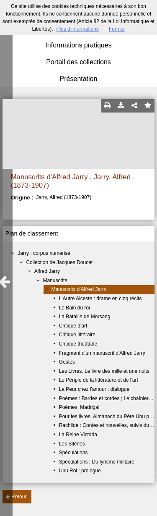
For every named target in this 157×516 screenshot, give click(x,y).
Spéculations (73, 453)
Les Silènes (72, 444)
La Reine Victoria (78, 434)
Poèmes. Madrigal (79, 407)
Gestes (67, 362)
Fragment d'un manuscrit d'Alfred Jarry (102, 353)
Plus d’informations (77, 29)
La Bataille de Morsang (85, 317)
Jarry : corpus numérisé (44, 253)
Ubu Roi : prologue (80, 471)
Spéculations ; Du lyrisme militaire (96, 462)
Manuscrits (55, 280)
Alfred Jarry (47, 271)
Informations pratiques (78, 45)
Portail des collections (78, 61)
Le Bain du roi (74, 308)
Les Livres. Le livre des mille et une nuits (104, 371)
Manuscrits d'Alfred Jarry (78, 289)
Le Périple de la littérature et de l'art (98, 380)
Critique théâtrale (78, 344)
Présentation (79, 78)
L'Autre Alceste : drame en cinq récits (100, 298)
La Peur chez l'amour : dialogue (94, 389)
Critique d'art (73, 326)
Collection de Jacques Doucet (59, 262)
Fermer (117, 29)
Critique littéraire (77, 335)
